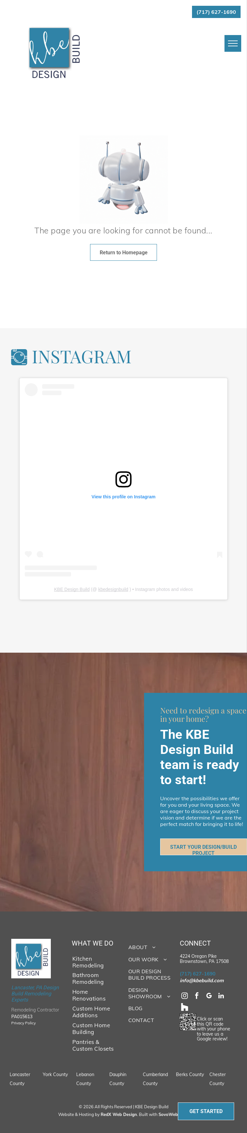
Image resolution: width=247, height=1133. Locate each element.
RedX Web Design (119, 1114)
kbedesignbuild (113, 589)
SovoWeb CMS (173, 1114)
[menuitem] (93, 961)
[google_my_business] (209, 996)
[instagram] (184, 996)
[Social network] (184, 1007)
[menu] (232, 43)
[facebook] (197, 996)
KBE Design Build (72, 589)
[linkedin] (221, 996)
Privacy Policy (23, 1022)
